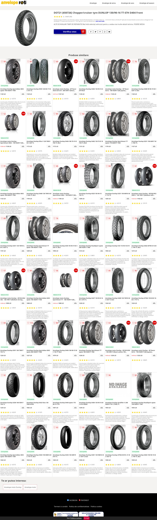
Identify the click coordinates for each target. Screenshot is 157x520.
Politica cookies (96, 506)
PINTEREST (84, 500)
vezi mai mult (100, 21)
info (23, 94)
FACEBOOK (72, 500)
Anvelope (93, 3)
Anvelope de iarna (109, 3)
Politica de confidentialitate (79, 506)
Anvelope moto (30, 487)
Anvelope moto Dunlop (12, 487)
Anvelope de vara (127, 3)
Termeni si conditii (61, 506)
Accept (86, 518)
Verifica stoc (74, 31)
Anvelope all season (147, 3)
